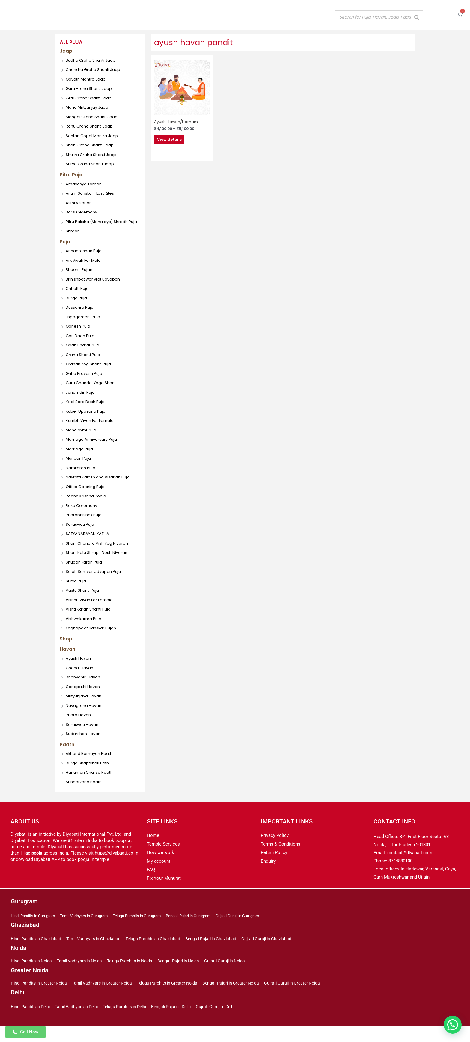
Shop (66, 650)
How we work (160, 866)
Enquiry (268, 874)
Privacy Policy (275, 849)
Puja (65, 252)
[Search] (417, 17)
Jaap (66, 51)
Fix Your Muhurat (164, 891)
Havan (68, 661)
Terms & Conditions (280, 857)
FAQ (151, 883)
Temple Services (163, 857)
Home (153, 849)
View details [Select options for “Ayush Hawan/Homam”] (179, 141)
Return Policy (274, 866)
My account (158, 874)
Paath (68, 757)
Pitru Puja (72, 176)
